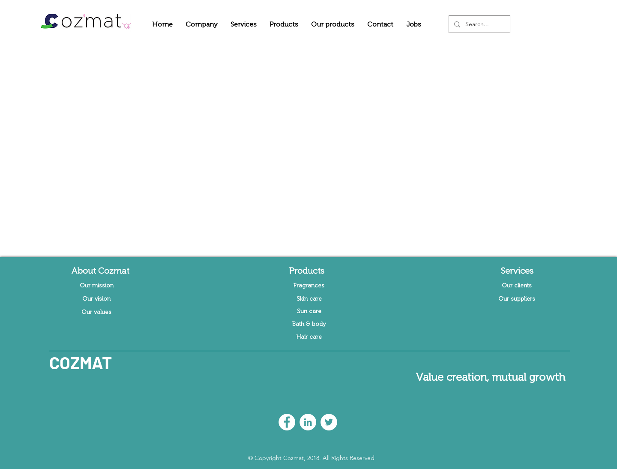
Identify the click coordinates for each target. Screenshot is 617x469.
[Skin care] (309, 299)
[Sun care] (309, 311)
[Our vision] (96, 299)
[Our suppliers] (516, 299)
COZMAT (80, 362)
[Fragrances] (309, 285)
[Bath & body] (309, 324)
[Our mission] (96, 285)
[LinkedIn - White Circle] (308, 422)
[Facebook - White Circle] (287, 422)
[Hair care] (309, 337)
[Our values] (96, 312)
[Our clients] (516, 285)
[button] (201, 24)
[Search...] (478, 24)
